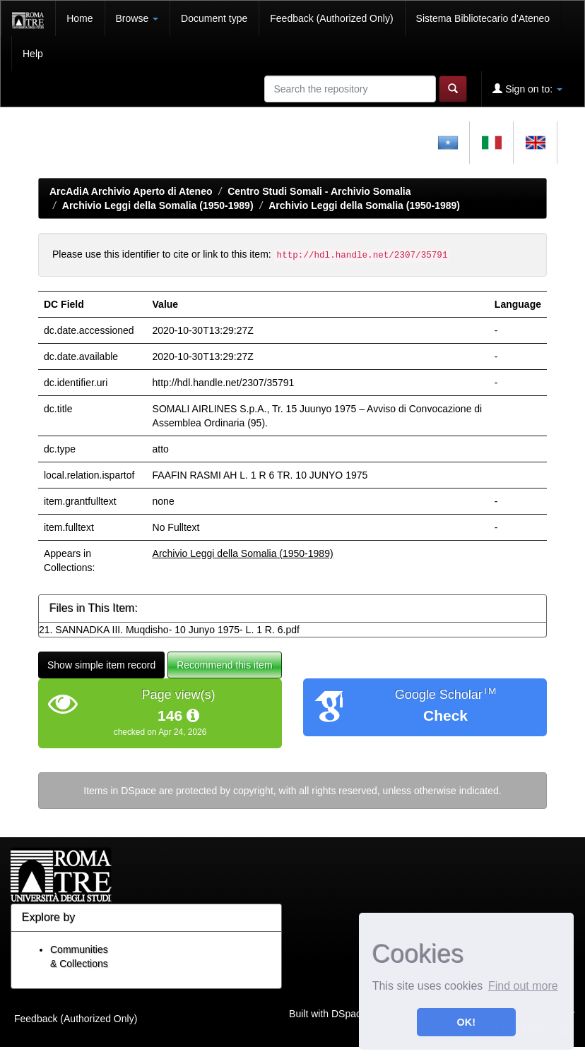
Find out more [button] (523, 986)
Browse (137, 18)
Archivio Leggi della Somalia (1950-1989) (158, 205)
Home (79, 18)
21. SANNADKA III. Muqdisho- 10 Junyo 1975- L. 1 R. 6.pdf (169, 629)
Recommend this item (224, 665)
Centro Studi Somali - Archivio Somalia (319, 191)
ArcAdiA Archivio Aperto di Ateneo (131, 191)
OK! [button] (466, 1022)
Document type (214, 18)
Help (33, 53)
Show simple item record (101, 665)
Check (445, 715)
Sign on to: (527, 89)
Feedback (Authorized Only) (331, 18)
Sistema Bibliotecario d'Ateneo (483, 18)
